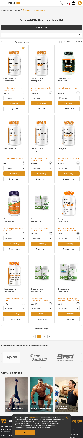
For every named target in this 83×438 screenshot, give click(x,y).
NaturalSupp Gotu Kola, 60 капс (39, 229)
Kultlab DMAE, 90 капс (68, 88)
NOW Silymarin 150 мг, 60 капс (14, 229)
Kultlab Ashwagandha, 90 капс (41, 89)
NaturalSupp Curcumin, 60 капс (39, 300)
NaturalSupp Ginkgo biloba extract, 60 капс (68, 300)
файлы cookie (34, 418)
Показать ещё (41, 329)
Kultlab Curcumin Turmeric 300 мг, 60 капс (67, 229)
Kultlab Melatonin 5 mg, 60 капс (12, 89)
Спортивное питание (10, 10)
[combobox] (23, 42)
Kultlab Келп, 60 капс (13, 158)
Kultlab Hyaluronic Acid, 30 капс (39, 159)
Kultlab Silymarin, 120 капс (13, 300)
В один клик (14, 109)
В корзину (14, 103)
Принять (25, 433)
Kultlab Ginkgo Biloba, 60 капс (68, 159)
